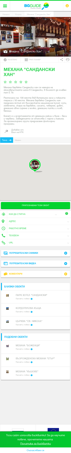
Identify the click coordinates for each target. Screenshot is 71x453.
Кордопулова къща (28, 308)
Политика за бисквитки (35, 443)
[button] (35, 165)
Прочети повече (22, 299)
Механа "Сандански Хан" (39, 14)
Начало (6, 14)
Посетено (10, 59)
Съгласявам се (35, 450)
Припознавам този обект (35, 205)
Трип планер (32, 59)
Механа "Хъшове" (27, 371)
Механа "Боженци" (28, 345)
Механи (18, 140)
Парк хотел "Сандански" (31, 295)
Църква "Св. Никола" (29, 321)
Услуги (18, 14)
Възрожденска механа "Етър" (35, 358)
